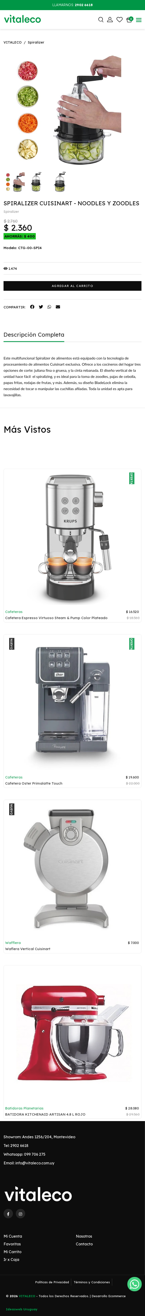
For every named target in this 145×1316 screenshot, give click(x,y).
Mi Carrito (12, 1251)
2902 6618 (19, 1145)
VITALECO (13, 42)
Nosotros (84, 1236)
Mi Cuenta (13, 1236)
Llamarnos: (72, 5)
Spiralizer (36, 42)
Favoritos (12, 1244)
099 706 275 (34, 1154)
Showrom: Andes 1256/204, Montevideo (39, 1136)
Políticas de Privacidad (52, 1282)
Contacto (84, 1244)
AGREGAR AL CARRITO (72, 286)
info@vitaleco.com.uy (34, 1163)
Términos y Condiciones (92, 1282)
